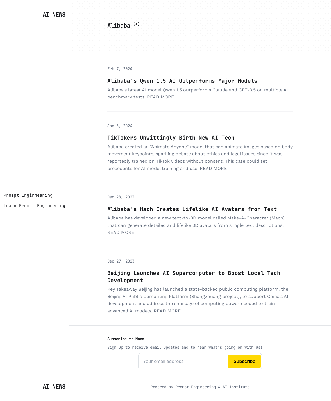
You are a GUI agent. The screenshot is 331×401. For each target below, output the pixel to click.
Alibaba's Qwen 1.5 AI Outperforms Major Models (182, 80)
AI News (54, 14)
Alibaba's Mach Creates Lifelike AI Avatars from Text (192, 209)
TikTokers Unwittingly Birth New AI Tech (171, 137)
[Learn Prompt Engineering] (34, 206)
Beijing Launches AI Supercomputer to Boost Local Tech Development (193, 276)
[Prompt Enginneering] (28, 195)
